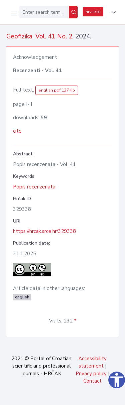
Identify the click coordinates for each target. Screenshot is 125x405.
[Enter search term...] (44, 12)
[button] (112, 12)
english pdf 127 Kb (56, 90)
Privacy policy (91, 373)
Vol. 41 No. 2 (53, 36)
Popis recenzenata (34, 186)
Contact (92, 381)
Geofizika (19, 36)
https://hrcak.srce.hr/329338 (44, 231)
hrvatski (93, 11)
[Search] (73, 12)
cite (17, 131)
